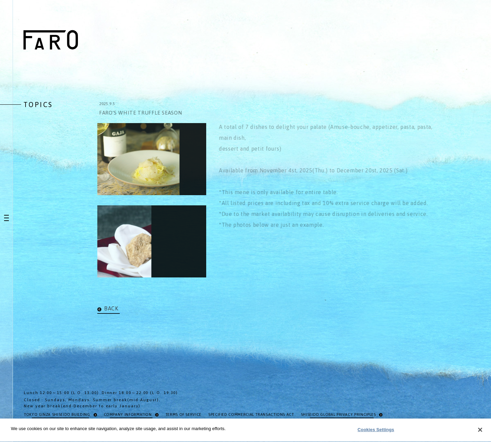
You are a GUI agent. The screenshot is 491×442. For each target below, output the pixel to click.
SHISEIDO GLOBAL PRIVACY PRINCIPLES (338, 414)
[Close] (480, 430)
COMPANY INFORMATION (128, 414)
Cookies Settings (376, 430)
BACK (111, 308)
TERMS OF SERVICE (183, 414)
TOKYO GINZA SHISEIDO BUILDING (57, 414)
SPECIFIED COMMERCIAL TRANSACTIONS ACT (251, 414)
